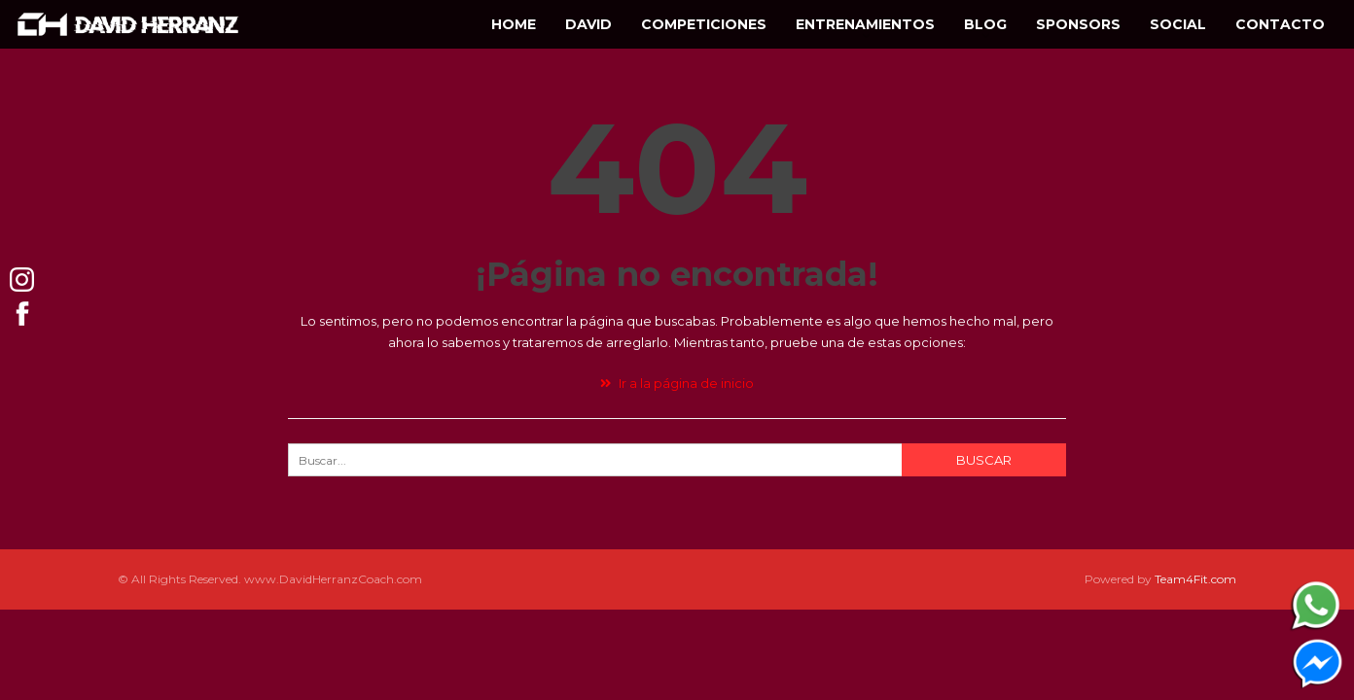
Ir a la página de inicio (677, 383)
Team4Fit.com (1195, 579)
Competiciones (703, 24)
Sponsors (1078, 24)
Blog (985, 24)
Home (513, 24)
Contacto (1280, 24)
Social (1178, 24)
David (588, 24)
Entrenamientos (865, 24)
